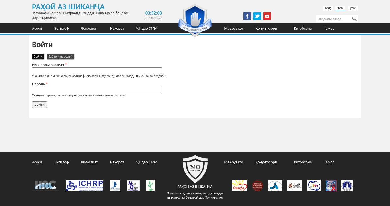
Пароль (40, 84)
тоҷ (340, 8)
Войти (39, 56)
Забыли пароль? (60, 56)
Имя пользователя (49, 65)
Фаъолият (89, 28)
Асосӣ (37, 28)
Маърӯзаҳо (233, 28)
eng (328, 8)
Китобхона (303, 28)
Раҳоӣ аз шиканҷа (68, 7)
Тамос (329, 28)
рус (353, 8)
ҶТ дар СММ (147, 28)
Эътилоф (61, 28)
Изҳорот (117, 28)
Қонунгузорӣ (266, 28)
